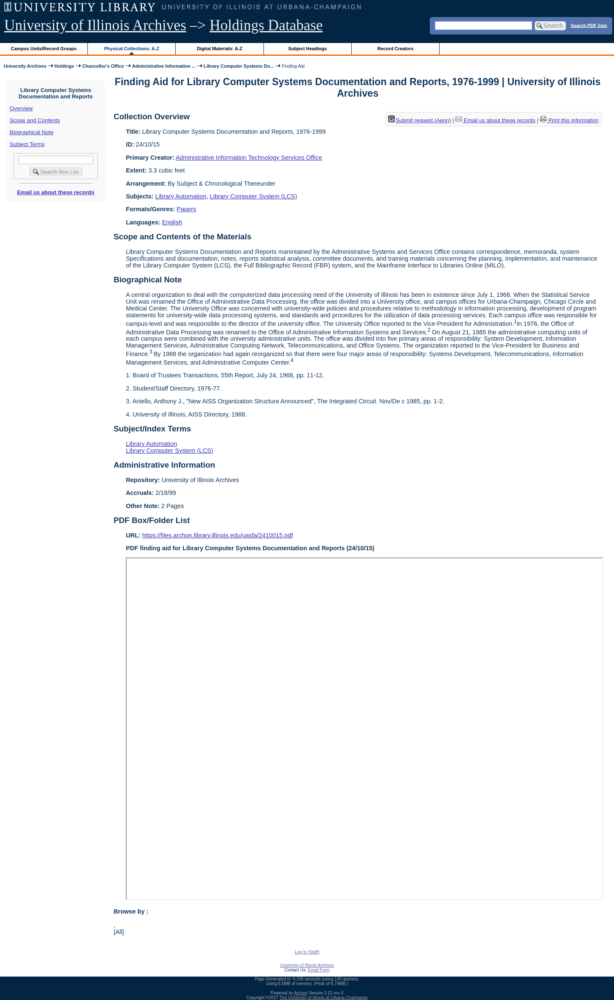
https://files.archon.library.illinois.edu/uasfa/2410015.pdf (217, 535)
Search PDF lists (589, 25)
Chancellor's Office (103, 66)
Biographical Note (32, 132)
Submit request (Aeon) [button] (419, 120)
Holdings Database (266, 25)
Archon (301, 993)
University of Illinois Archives (95, 25)
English (172, 222)
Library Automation (180, 196)
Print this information (569, 120)
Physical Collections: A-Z (131, 48)
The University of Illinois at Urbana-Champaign (324, 997)
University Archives (24, 66)
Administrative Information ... (164, 66)
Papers (186, 209)
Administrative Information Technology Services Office (249, 157)
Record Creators (395, 48)
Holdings (64, 66)
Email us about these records (55, 192)
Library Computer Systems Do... (239, 66)
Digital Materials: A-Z (219, 48)
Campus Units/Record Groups (44, 48)
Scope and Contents (35, 120)
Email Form (319, 970)
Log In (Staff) (307, 952)
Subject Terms (27, 144)
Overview (21, 108)
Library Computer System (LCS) (253, 196)
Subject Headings (307, 48)
